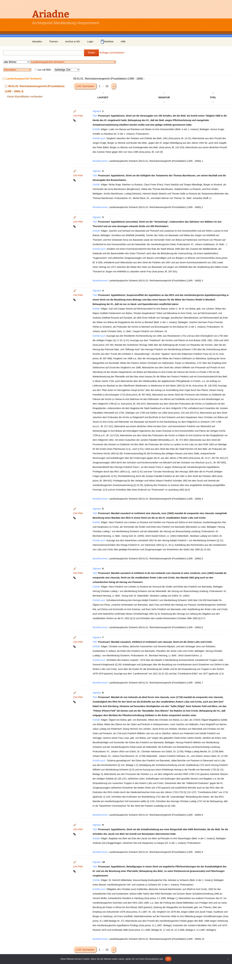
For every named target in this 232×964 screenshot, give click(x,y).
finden (91, 52)
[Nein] (228, 959)
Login (90, 41)
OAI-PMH (78, 115)
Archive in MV (72, 41)
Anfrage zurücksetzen (112, 52)
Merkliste (107, 42)
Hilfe (123, 41)
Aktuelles (37, 41)
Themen (53, 41)
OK (168, 959)
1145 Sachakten (85, 86)
